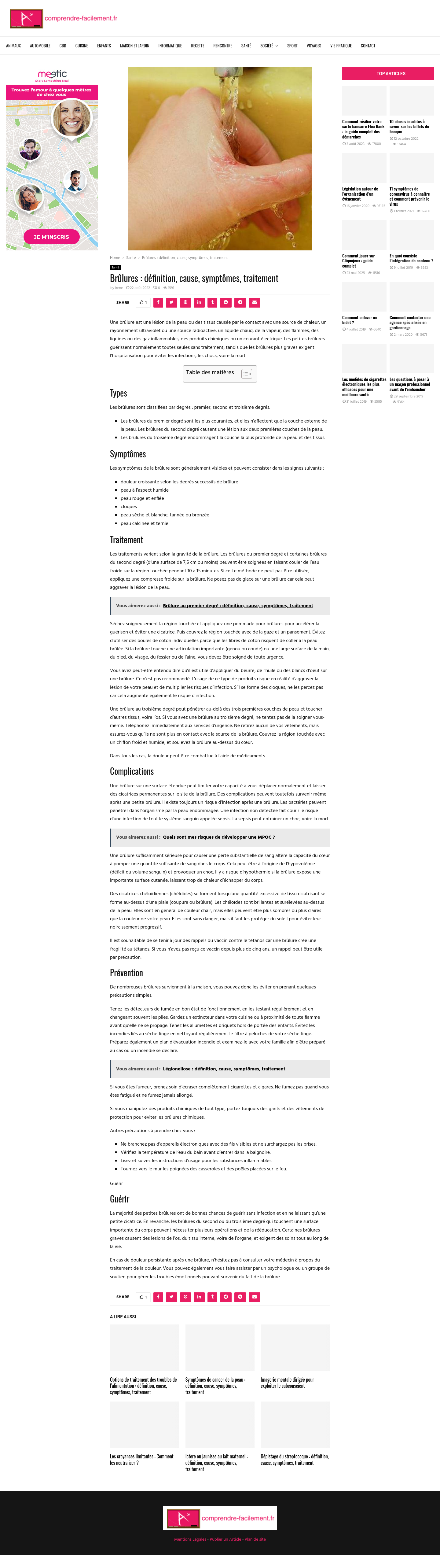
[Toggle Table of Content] (244, 374)
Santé (246, 45)
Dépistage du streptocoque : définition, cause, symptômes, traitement (295, 1459)
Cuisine (81, 45)
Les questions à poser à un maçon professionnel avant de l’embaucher (410, 384)
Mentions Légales (190, 1539)
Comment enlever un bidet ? (359, 320)
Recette (197, 45)
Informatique (170, 45)
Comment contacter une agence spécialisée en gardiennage (410, 322)
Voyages (314, 45)
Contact (368, 45)
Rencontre (223, 45)
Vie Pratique (341, 45)
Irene (119, 288)
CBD (63, 45)
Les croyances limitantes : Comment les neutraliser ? (142, 1459)
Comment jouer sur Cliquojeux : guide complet (358, 260)
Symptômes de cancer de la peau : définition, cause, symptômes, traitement (215, 1386)
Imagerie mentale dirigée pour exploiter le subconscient (287, 1383)
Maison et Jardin (134, 45)
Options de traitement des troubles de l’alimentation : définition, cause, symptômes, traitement (143, 1386)
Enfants (104, 45)
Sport (292, 45)
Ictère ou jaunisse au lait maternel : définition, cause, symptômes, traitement (216, 1463)
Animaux (13, 45)
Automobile (40, 45)
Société (266, 45)
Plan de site (255, 1539)
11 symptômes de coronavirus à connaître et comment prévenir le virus (410, 196)
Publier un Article (225, 1539)
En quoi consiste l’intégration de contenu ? (412, 258)
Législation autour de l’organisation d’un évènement (360, 193)
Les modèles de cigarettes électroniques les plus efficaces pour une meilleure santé (364, 386)
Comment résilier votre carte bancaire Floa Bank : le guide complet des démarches (363, 129)
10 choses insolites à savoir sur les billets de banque (409, 126)
